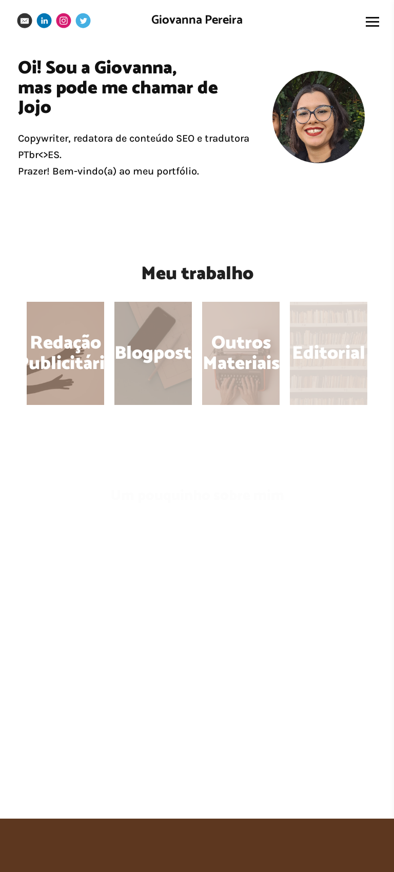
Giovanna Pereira (197, 20)
